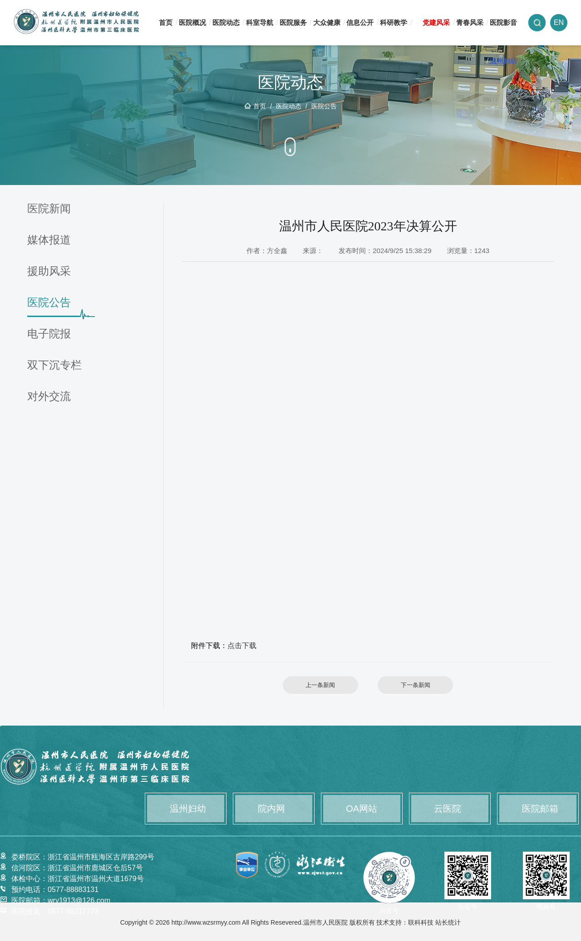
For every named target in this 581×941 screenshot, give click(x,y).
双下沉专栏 (54, 365)
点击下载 (241, 645)
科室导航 (259, 22)
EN (559, 22)
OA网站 (361, 809)
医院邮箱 (540, 809)
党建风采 (436, 22)
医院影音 (503, 22)
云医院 (447, 809)
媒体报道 (49, 240)
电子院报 (49, 334)
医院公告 (324, 106)
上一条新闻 (320, 685)
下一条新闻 (415, 685)
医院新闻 (49, 209)
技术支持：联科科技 (404, 922)
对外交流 (49, 396)
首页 (165, 22)
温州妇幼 (503, 61)
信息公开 (360, 22)
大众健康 (326, 22)
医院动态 (226, 22)
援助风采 (49, 271)
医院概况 (192, 22)
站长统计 (448, 922)
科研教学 (393, 22)
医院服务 (293, 22)
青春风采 (469, 22)
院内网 (271, 809)
